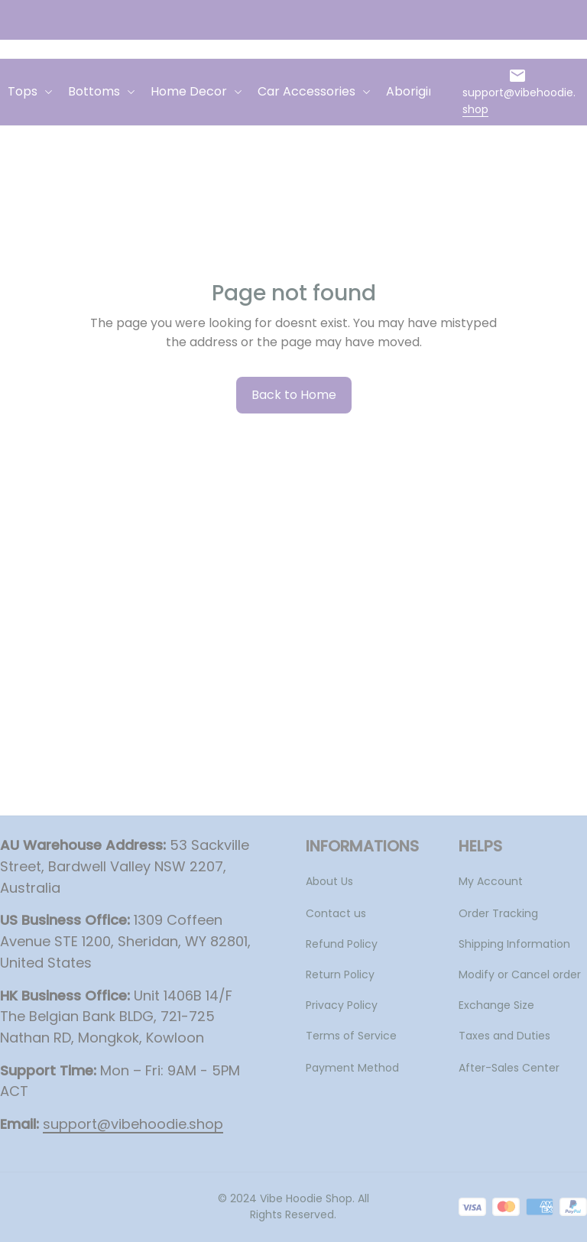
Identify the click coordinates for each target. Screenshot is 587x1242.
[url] (520, 101)
